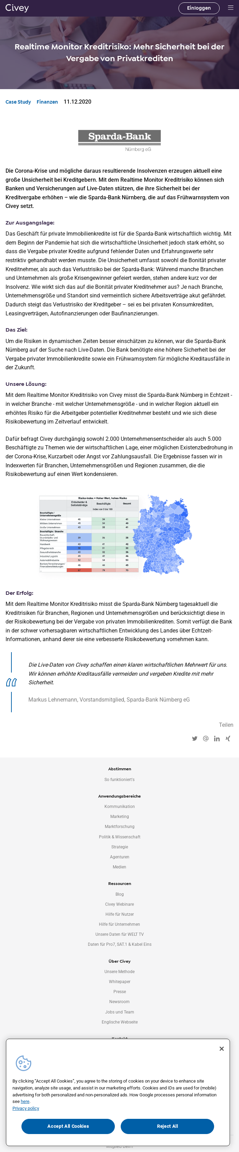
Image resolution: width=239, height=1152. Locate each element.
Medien (119, 867)
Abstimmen (119, 769)
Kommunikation (119, 806)
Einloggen (199, 8)
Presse (119, 991)
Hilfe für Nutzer (119, 914)
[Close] (221, 1048)
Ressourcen (119, 883)
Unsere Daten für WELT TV (119, 934)
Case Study (18, 102)
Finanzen (47, 102)
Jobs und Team (119, 1012)
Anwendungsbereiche (119, 796)
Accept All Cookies (68, 1126)
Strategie (119, 847)
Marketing (119, 816)
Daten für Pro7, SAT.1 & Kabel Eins (119, 944)
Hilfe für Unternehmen (119, 924)
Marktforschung (120, 826)
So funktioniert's (119, 779)
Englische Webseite (120, 1022)
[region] (118, 1092)
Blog (120, 894)
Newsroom (119, 1001)
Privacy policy (25, 1108)
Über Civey (119, 961)
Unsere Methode (119, 971)
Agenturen (119, 857)
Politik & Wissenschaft (119, 837)
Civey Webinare (119, 904)
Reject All (167, 1126)
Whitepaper (119, 981)
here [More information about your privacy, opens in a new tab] (25, 1101)
